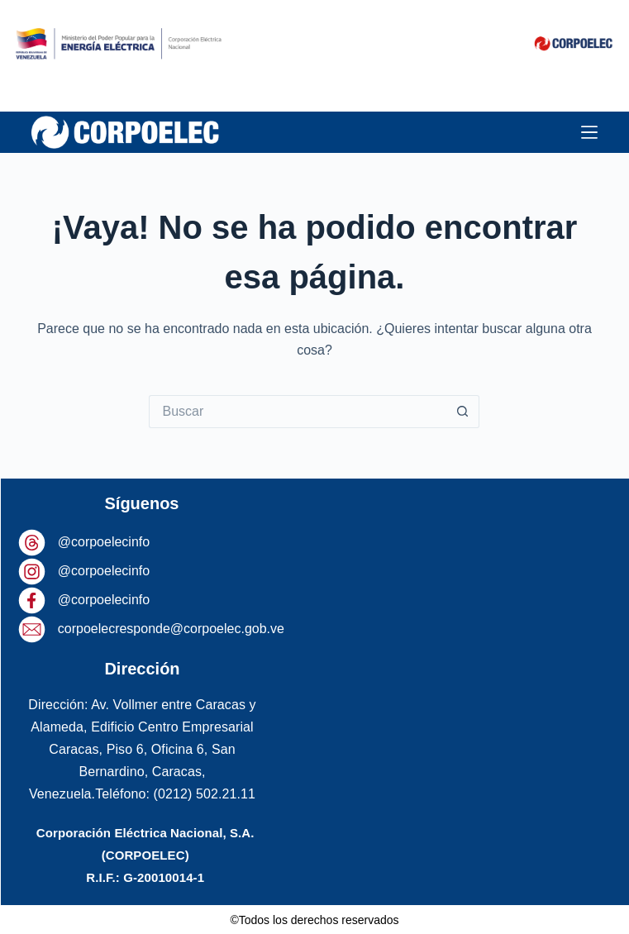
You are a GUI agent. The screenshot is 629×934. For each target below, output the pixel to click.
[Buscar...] (297, 411)
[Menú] (589, 132)
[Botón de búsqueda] (462, 411)
